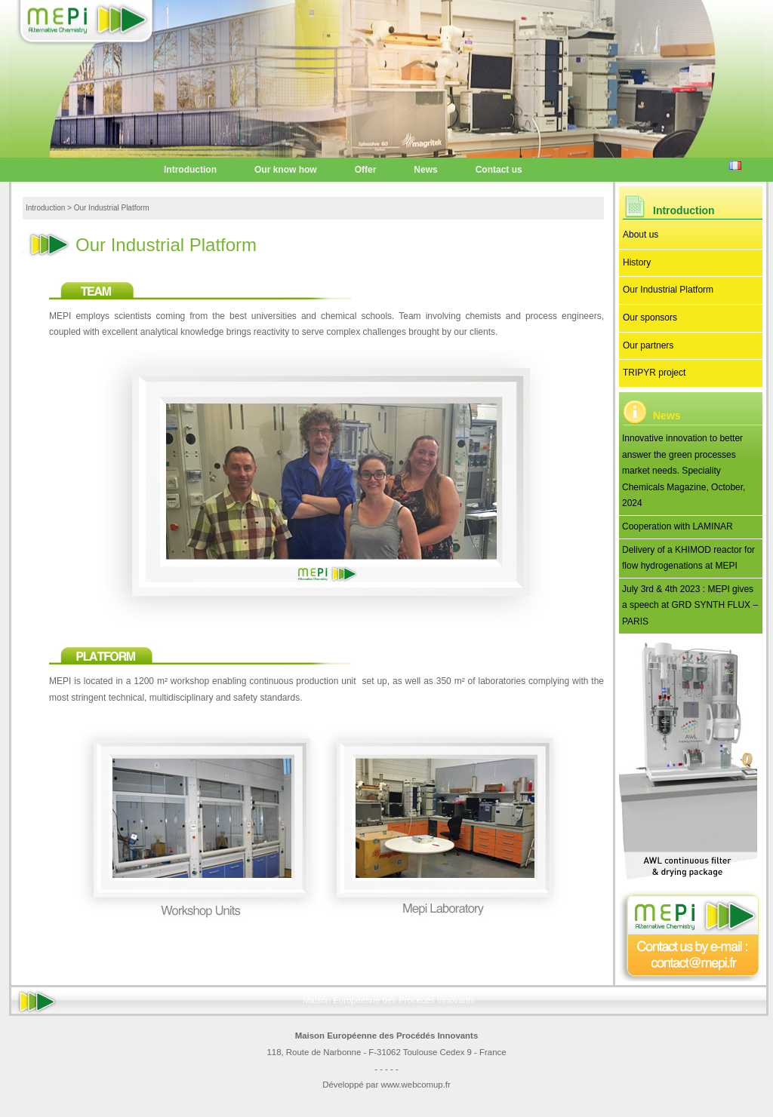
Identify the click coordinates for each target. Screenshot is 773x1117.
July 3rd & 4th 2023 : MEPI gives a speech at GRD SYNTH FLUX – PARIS (690, 605)
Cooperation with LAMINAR (677, 526)
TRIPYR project (654, 372)
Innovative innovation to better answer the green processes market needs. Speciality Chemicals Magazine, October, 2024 (683, 470)
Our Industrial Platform (668, 289)
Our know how (285, 169)
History (637, 262)
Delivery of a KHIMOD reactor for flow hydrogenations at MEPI (688, 558)
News (425, 169)
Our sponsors (650, 317)
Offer (366, 169)
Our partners (648, 345)
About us (640, 234)
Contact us (499, 169)
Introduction (190, 169)
